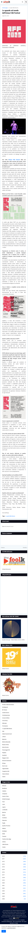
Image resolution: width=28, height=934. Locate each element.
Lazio (3, 804)
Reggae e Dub (5, 758)
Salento (4, 828)
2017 (14, 875)
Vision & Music (5, 774)
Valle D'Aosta (5, 844)
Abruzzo (4, 785)
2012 (14, 861)
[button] (1, 2)
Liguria (3, 807)
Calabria (4, 791)
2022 (14, 888)
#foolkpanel (5, 707)
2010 (14, 856)
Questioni (4, 755)
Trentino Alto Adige (6, 839)
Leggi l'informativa (11, 928)
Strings (4, 763)
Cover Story (5, 720)
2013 (14, 864)
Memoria (4, 739)
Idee (3, 731)
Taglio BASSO (5, 768)
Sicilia (3, 833)
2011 (14, 859)
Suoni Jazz (4, 766)
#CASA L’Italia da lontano (8, 704)
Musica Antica (5, 744)
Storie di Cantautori (6, 760)
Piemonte (4, 820)
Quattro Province (6, 825)
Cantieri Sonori (5, 712)
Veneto (4, 847)
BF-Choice (4, 710)
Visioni (3, 776)
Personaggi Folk (6, 750)
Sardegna (4, 831)
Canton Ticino (5, 796)
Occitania (4, 817)
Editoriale (4, 723)
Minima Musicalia (6, 742)
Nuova (3, 547)
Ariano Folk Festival (14, 159)
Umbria (4, 841)
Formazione (5, 726)
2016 (14, 872)
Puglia (3, 823)
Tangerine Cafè (5, 771)
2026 (14, 899)
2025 (14, 896)
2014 (14, 867)
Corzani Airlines (5, 718)
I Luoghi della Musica (13, 7)
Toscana (4, 836)
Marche (4, 812)
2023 (14, 891)
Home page (5, 7)
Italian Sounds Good (7, 733)
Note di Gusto (5, 747)
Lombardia (4, 809)
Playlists (4, 752)
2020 (14, 883)
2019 (14, 880)
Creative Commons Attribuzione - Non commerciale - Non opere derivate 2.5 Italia (14, 921)
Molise (3, 815)
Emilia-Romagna (6, 799)
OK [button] (3, 931)
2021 (14, 885)
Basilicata (4, 788)
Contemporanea (6, 715)
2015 (14, 869)
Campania (4, 793)
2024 (14, 893)
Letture (4, 736)
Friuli (3, 801)
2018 (14, 877)
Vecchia (25, 547)
